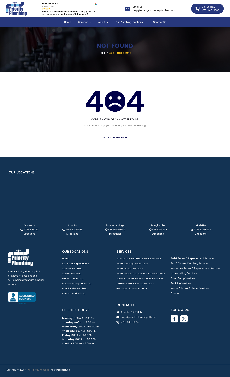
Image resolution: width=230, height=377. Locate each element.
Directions (29, 233)
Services (84, 22)
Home (67, 22)
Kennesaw (29, 225)
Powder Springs (115, 225)
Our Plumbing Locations (131, 22)
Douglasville (158, 225)
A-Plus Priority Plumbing (37, 369)
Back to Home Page (115, 137)
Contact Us (159, 22)
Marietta (201, 225)
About (103, 22)
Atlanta (72, 225)
